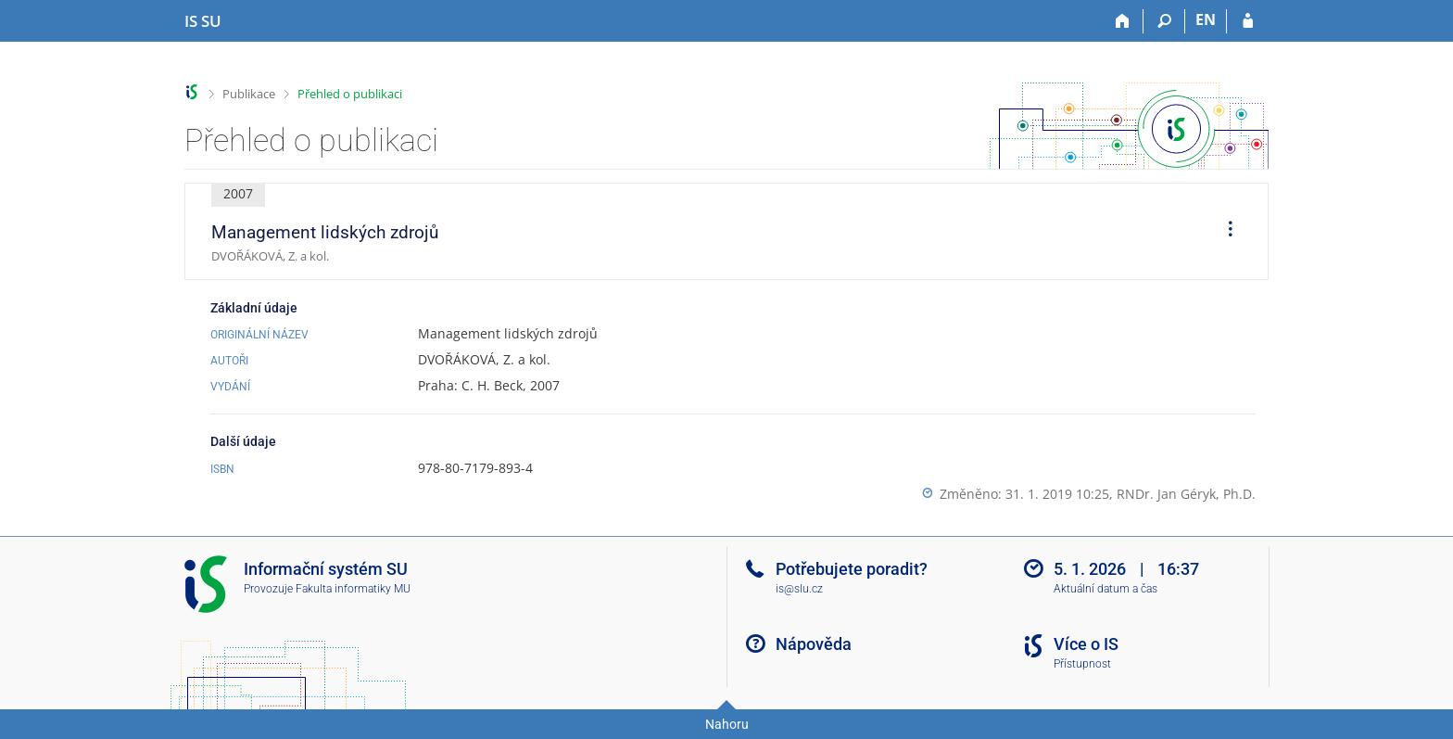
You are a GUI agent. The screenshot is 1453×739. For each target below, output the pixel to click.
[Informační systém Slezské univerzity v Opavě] (202, 21)
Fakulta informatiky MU (353, 588)
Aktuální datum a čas (1105, 588)
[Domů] (1122, 21)
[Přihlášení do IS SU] (1248, 21)
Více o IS (1086, 644)
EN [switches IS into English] (1205, 19)
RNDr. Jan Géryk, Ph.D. (1186, 494)
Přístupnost (1082, 663)
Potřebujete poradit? (852, 569)
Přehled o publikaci (349, 93)
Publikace (248, 93)
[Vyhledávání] (1164, 21)
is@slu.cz (799, 588)
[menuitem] (1224, 232)
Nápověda (814, 644)
